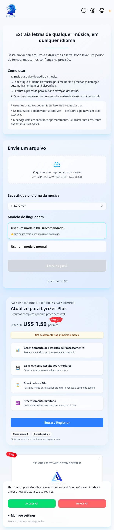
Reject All (82, 503)
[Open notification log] (84, 10)
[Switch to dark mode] (109, 11)
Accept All (31, 503)
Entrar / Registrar (57, 423)
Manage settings (23, 515)
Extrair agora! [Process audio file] (57, 266)
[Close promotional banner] (98, 457)
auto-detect (57, 206)
